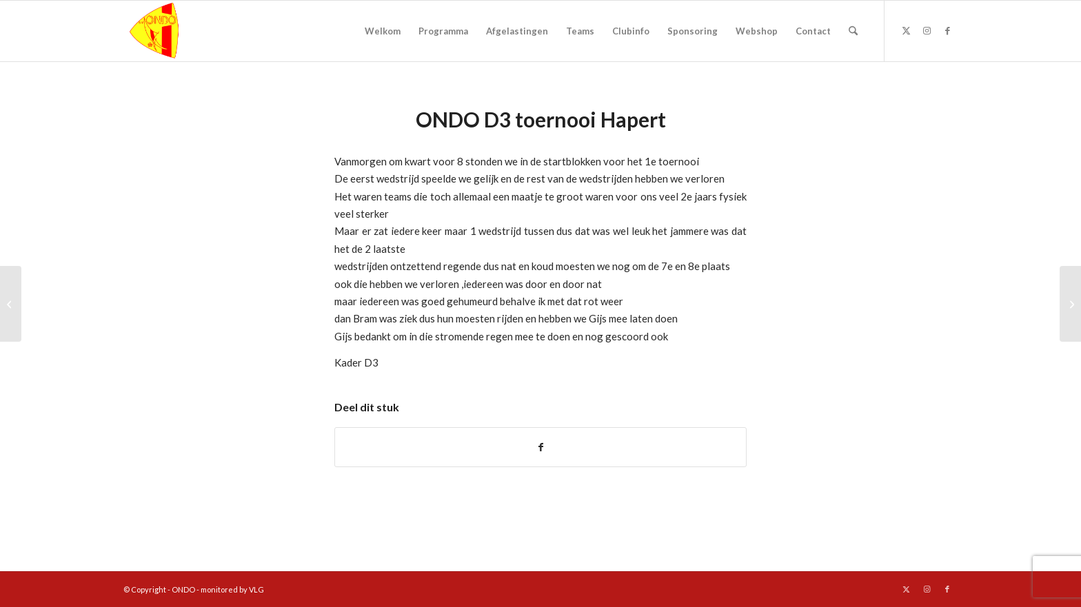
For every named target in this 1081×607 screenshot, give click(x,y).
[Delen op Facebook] (540, 447)
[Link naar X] (906, 30)
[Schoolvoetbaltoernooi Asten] (10, 304)
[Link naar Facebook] (947, 30)
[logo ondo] (189, 31)
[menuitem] (383, 31)
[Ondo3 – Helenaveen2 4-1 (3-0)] (1070, 304)
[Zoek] (853, 31)
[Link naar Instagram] (926, 30)
